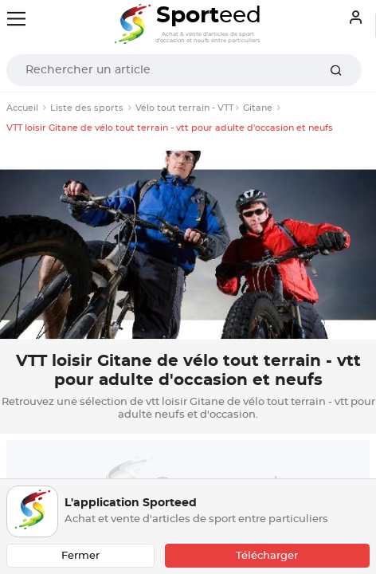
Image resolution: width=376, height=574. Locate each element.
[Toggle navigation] (16, 19)
